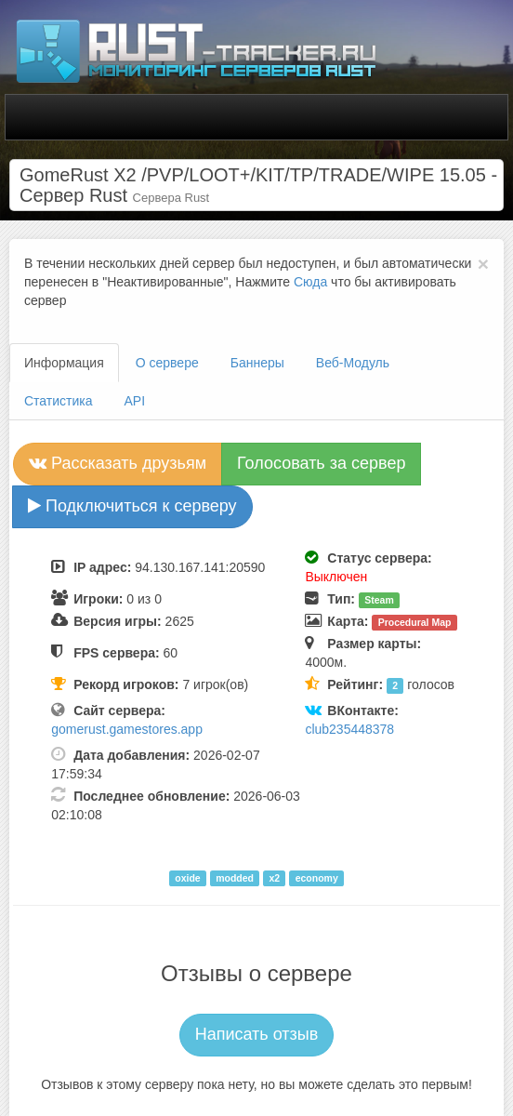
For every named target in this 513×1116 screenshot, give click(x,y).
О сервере (167, 362)
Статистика (58, 400)
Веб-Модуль (352, 362)
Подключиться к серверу (132, 506)
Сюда (310, 281)
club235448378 (349, 729)
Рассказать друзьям (117, 463)
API (135, 400)
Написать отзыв (257, 1034)
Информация (64, 362)
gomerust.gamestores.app (127, 729)
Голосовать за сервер (321, 463)
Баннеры (257, 362)
